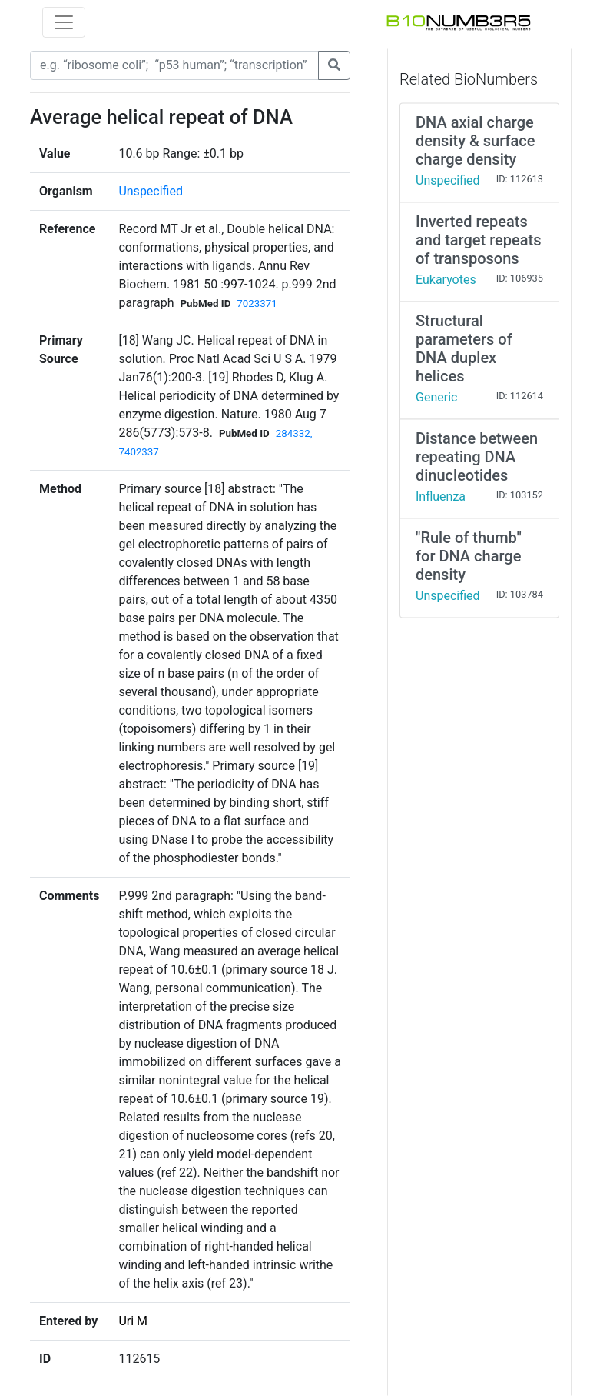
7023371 (257, 303)
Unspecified (150, 191)
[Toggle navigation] (63, 22)
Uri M (133, 1321)
